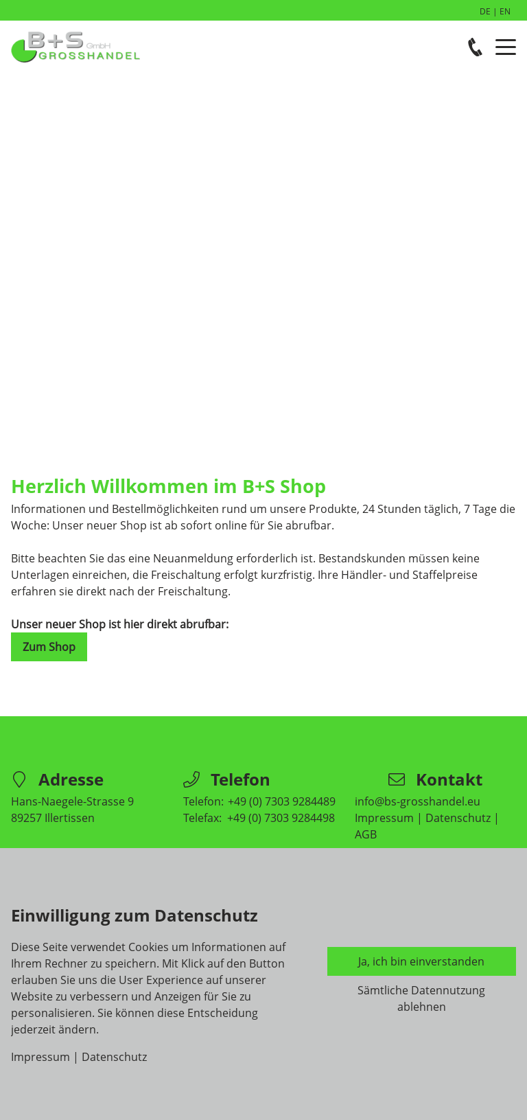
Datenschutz (458, 817)
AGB (366, 834)
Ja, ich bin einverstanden (421, 961)
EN (505, 11)
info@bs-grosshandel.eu (417, 801)
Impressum (384, 817)
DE (485, 11)
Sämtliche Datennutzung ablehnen (421, 998)
